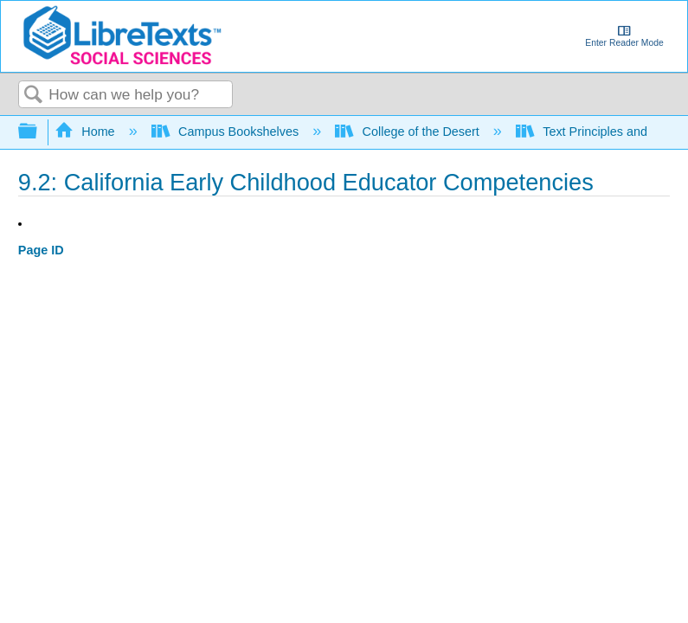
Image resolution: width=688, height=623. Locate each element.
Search (33, 95)
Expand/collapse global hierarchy (39, 132)
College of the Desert (409, 131)
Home (87, 131)
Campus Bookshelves (227, 131)
